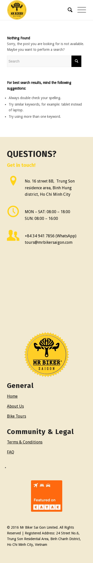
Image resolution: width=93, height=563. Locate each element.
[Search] (67, 10)
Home (12, 396)
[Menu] (79, 10)
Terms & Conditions (24, 442)
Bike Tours (16, 416)
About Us (15, 406)
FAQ (10, 452)
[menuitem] (67, 10)
